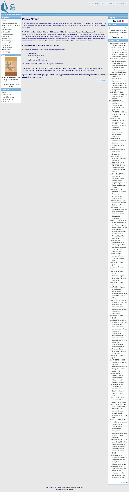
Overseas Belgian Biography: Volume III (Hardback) (119, 158)
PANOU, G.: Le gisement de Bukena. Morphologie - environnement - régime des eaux (119, 194)
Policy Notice (17, 14)
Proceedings (5, 45)
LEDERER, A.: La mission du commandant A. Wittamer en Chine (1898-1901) (118, 105)
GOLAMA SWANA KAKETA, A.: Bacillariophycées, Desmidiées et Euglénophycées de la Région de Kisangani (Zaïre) (119, 180)
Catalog (9, 14)
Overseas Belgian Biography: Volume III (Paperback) (119, 351)
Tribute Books (5, 49)
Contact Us (5, 101)
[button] (96, 3)
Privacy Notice (6, 95)
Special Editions (6, 47)
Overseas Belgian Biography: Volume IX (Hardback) (119, 278)
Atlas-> (3, 21)
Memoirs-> (4, 38)
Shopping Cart (114, 40)
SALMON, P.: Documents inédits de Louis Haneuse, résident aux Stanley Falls (119, 143)
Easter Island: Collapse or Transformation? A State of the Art (119, 203)
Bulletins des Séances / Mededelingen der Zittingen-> (10, 25)
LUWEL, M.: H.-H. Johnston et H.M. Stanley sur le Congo (119, 400)
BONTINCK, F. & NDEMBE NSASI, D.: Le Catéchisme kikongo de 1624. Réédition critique (119, 377)
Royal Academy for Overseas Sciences (70, 487)
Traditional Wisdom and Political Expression (118, 152)
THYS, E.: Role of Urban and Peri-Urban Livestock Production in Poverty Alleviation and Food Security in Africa (119, 52)
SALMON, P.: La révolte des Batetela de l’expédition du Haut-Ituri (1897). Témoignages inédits (119, 459)
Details (3, 92)
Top (3, 14)
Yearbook (4, 52)
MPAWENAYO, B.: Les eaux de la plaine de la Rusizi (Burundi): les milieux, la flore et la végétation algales (119, 444)
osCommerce (68, 489)
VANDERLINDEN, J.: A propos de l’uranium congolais (119, 114)
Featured (4, 55)
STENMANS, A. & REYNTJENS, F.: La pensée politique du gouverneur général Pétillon (118, 167)
